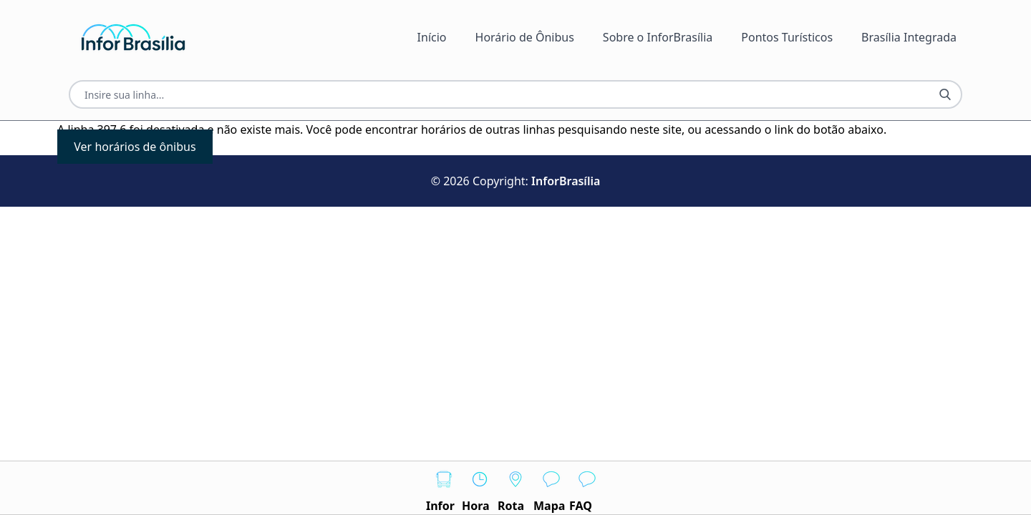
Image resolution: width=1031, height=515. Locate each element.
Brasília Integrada (909, 37)
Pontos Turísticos (787, 37)
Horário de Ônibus (524, 37)
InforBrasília (565, 181)
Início (432, 37)
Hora (480, 487)
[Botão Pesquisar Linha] (945, 94)
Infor (444, 487)
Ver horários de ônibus (134, 146)
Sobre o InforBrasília (657, 37)
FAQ (587, 487)
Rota (515, 487)
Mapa (551, 487)
